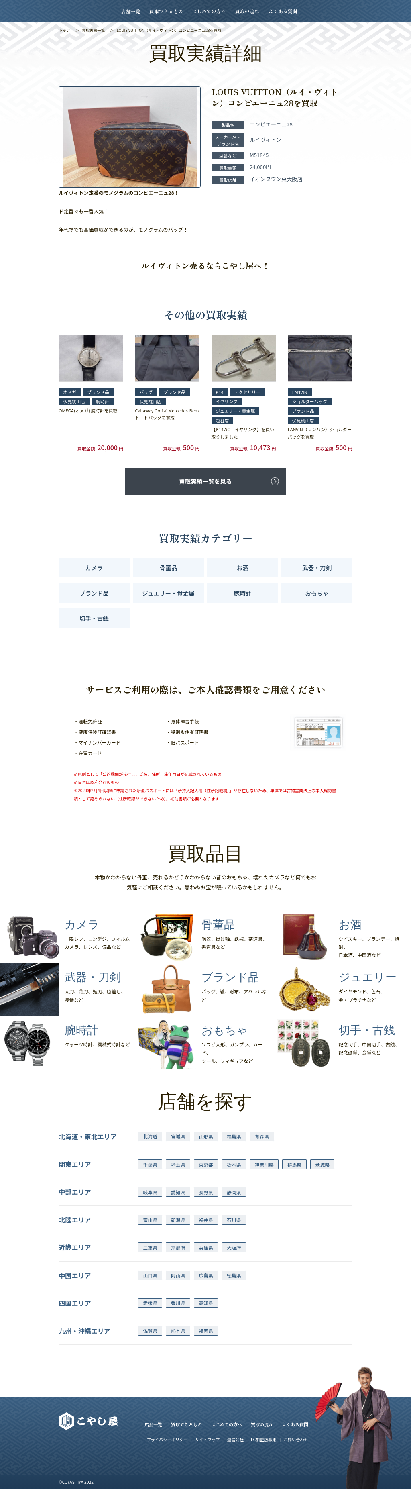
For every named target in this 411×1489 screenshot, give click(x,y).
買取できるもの (166, 11)
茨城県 (322, 1164)
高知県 (206, 1302)
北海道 (150, 1136)
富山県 (150, 1219)
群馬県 (294, 1164)
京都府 (178, 1247)
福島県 (234, 1136)
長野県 (206, 1192)
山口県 (150, 1275)
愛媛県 (150, 1302)
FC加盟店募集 (263, 1439)
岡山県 (178, 1275)
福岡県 (206, 1330)
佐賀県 (150, 1330)
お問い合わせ (296, 1439)
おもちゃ (316, 593)
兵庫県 (206, 1247)
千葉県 (150, 1164)
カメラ (94, 567)
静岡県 (234, 1192)
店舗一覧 (130, 11)
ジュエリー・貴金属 (168, 593)
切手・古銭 (94, 618)
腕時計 (243, 593)
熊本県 (178, 1330)
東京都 (206, 1164)
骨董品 (168, 567)
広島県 (206, 1275)
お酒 (242, 567)
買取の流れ (247, 11)
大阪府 (234, 1247)
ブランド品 (94, 593)
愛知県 (178, 1192)
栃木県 (234, 1164)
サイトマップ (207, 1439)
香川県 (178, 1302)
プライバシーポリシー (167, 1439)
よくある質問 (283, 11)
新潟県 (178, 1219)
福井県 (206, 1219)
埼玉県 (178, 1164)
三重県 (150, 1247)
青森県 (262, 1136)
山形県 (206, 1136)
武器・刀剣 (317, 567)
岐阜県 (150, 1192)
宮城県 (178, 1136)
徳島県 (234, 1275)
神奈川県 (264, 1164)
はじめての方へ (209, 11)
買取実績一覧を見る (205, 481)
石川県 (234, 1219)
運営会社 (235, 1439)
